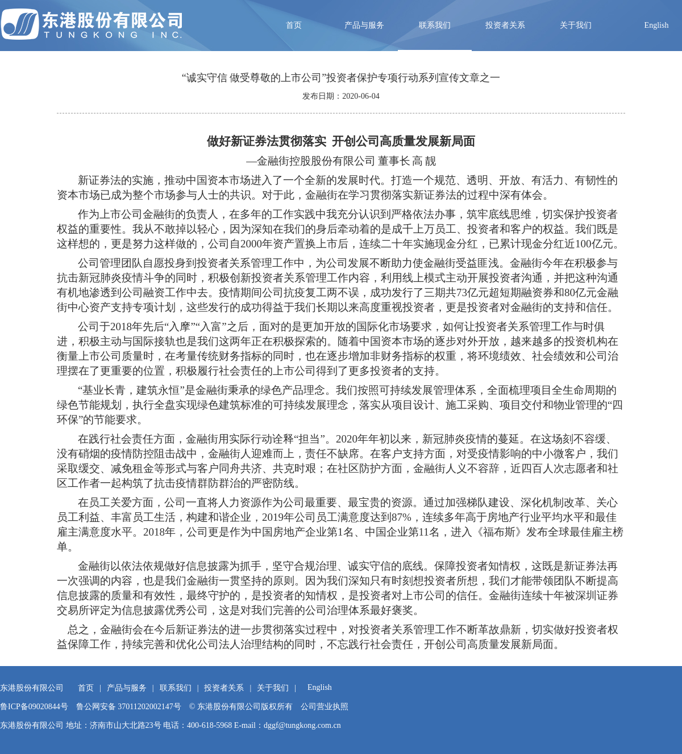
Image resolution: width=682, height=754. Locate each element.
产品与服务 (364, 25)
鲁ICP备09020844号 (34, 706)
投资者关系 (505, 25)
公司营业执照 (324, 706)
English (656, 25)
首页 (294, 25)
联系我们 (435, 25)
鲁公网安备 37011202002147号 (128, 706)
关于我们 (576, 25)
